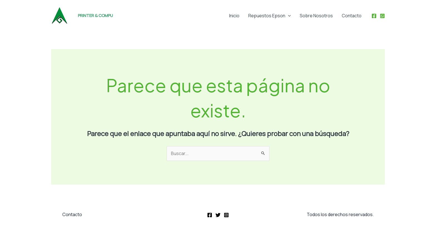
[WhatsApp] (382, 15)
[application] (288, 15)
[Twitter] (218, 215)
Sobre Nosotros (316, 16)
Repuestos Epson (269, 15)
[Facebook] (373, 15)
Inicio (234, 16)
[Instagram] (226, 215)
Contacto (351, 16)
